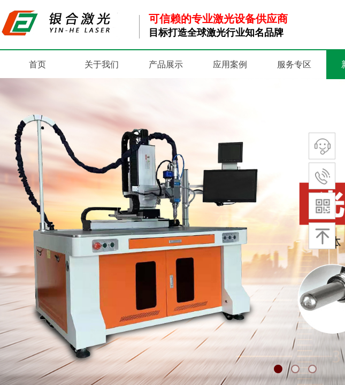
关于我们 (102, 64)
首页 (37, 64)
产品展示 (166, 64)
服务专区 (294, 64)
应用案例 (230, 64)
